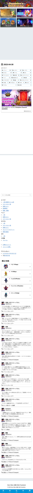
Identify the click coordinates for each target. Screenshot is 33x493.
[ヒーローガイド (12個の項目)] (6, 80)
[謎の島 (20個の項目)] (16, 75)
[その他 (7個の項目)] (4, 83)
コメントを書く (7, 246)
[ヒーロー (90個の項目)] (17, 70)
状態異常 (5, 208)
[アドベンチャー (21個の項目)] (6, 75)
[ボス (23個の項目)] (27, 73)
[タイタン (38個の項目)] (6, 73)
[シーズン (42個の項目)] (27, 70)
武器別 (7, 202)
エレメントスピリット (8, 229)
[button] (30, 195)
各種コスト (6, 206)
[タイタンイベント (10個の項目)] (26, 80)
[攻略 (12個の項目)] (27, 78)
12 (15, 253)
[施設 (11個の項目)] (16, 80)
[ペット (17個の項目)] (6, 78)
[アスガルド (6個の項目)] (13, 83)
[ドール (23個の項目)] (17, 73)
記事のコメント (7, 244)
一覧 (4, 202)
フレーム (5, 240)
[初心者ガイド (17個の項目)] (17, 78)
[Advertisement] (16, 43)
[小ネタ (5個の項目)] (21, 83)
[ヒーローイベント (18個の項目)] (26, 75)
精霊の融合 (6, 231)
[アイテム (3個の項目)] (9, 85)
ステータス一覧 (7, 204)
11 (13, 253)
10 (12, 253)
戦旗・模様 (6, 210)
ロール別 (11, 202)
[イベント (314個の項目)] (6, 70)
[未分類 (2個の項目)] (24, 85)
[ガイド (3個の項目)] (28, 83)
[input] (16, 195)
